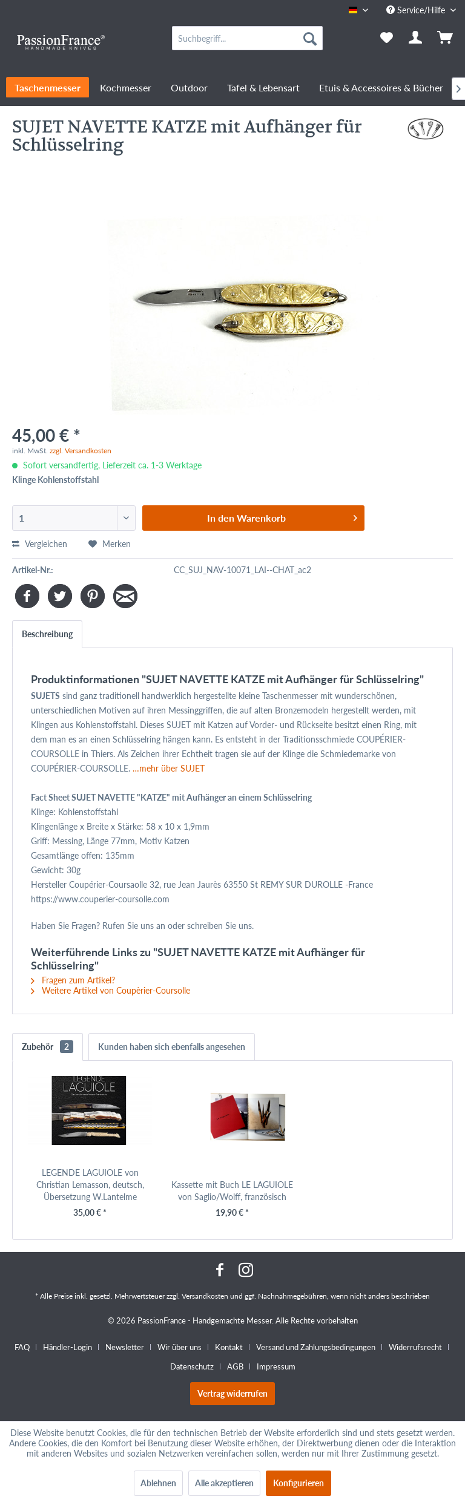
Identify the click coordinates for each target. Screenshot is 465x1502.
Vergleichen (39, 544)
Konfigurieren (298, 1483)
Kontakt (229, 1347)
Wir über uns (179, 1347)
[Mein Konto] (416, 38)
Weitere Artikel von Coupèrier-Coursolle (110, 990)
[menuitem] (247, 38)
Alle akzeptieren (224, 1483)
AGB (235, 1366)
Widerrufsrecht (415, 1347)
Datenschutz (192, 1366)
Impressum (276, 1366)
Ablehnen (158, 1483)
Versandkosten (205, 1295)
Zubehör (47, 1046)
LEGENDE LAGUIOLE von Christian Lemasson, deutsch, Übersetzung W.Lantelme (90, 1184)
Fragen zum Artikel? (73, 980)
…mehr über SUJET (169, 768)
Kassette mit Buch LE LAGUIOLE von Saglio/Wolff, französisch (232, 1190)
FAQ (22, 1347)
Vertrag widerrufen (232, 1393)
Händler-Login (67, 1347)
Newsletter (124, 1347)
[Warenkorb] (446, 38)
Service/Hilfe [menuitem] (416, 10)
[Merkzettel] (386, 38)
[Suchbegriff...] (247, 38)
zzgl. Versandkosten (80, 450)
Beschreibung (47, 634)
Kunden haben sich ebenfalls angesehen (171, 1046)
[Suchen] (310, 38)
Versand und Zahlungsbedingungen (315, 1347)
